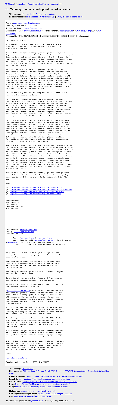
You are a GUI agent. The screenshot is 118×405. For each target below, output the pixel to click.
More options (50, 14)
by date (41, 394)
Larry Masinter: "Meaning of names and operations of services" (44, 379)
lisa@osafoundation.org (32, 31)
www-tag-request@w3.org (24, 232)
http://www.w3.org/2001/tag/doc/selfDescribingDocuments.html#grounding (41, 190)
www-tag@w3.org (42, 4)
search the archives (43, 396)
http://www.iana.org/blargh (18, 291)
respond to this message (31, 391)
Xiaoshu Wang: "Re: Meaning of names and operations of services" (50, 382)
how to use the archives (24, 396)
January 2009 (57, 4)
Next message (32, 17)
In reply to (60, 17)
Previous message (47, 17)
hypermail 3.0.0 (36, 401)
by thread (50, 394)
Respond (39, 14)
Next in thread (71, 17)
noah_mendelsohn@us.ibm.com (26, 23)
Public (30, 4)
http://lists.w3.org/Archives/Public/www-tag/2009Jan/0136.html (37, 192)
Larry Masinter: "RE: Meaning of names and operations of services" (42, 387)
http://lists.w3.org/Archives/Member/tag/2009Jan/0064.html (35, 194)
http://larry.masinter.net (17, 358)
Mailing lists (20, 4)
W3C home (9, 4)
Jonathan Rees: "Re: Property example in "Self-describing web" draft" (54, 376)
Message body (28, 14)
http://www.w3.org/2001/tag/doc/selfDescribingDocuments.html (36, 188)
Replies (81, 17)
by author (68, 394)
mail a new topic (49, 391)
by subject (59, 394)
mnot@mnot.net (66, 31)
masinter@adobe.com (31, 28)
